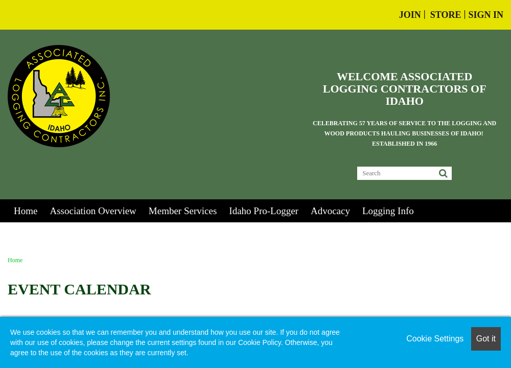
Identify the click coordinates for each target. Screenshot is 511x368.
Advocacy (330, 210)
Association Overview (93, 210)
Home (25, 210)
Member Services (183, 210)
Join (410, 15)
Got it (486, 338)
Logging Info (388, 210)
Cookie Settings (434, 338)
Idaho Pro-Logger (263, 210)
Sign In (485, 14)
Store (445, 15)
